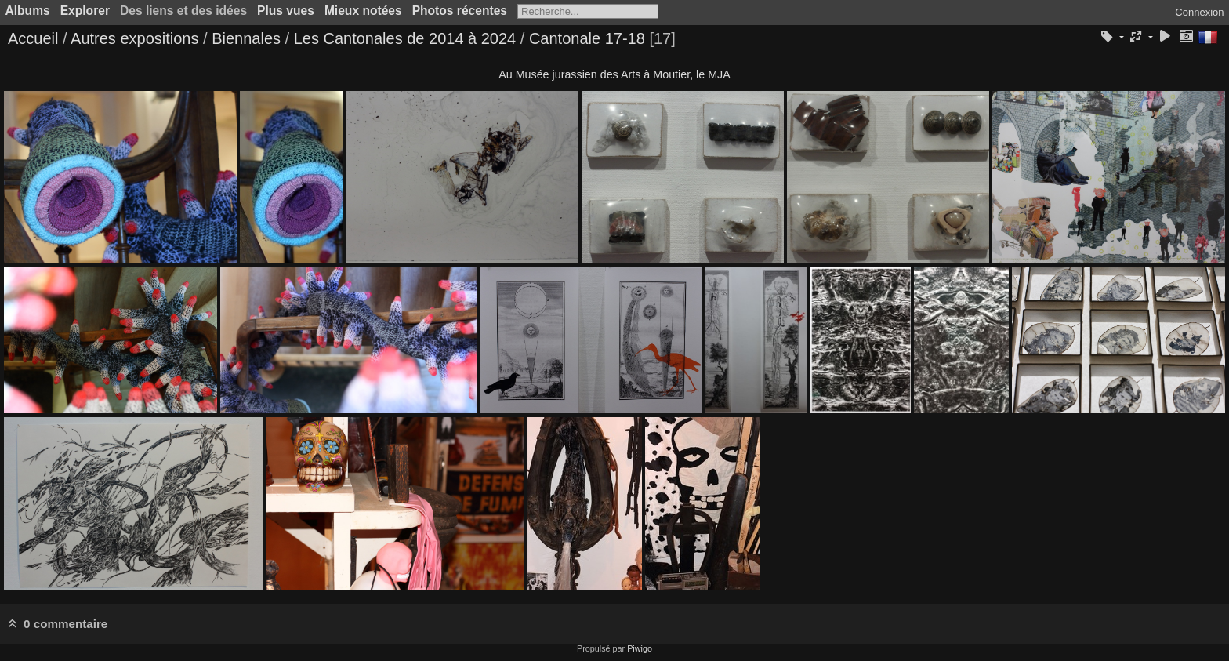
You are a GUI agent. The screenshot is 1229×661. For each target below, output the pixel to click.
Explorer (85, 10)
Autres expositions (134, 38)
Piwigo (639, 648)
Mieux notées (363, 10)
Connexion (1199, 12)
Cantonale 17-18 (587, 38)
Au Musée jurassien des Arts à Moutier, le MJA (614, 74)
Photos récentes (459, 10)
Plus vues (285, 10)
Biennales (246, 38)
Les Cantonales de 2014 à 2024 (405, 38)
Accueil (33, 38)
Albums (27, 10)
